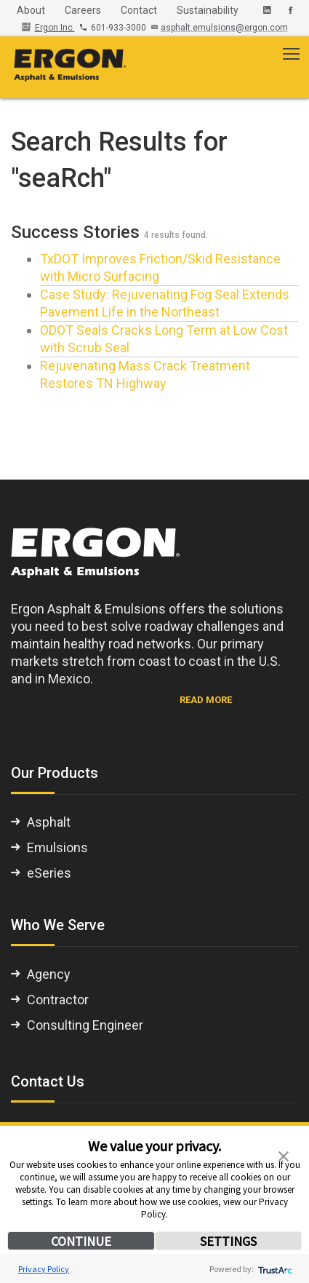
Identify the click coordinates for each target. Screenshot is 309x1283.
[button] (283, 1154)
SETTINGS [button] (228, 1241)
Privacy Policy (43, 1268)
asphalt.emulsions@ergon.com (224, 28)
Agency (49, 974)
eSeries (49, 873)
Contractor (58, 999)
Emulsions (57, 847)
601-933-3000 (114, 28)
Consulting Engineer (85, 1025)
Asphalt (49, 822)
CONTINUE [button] (81, 1241)
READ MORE (206, 699)
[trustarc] (274, 1268)
